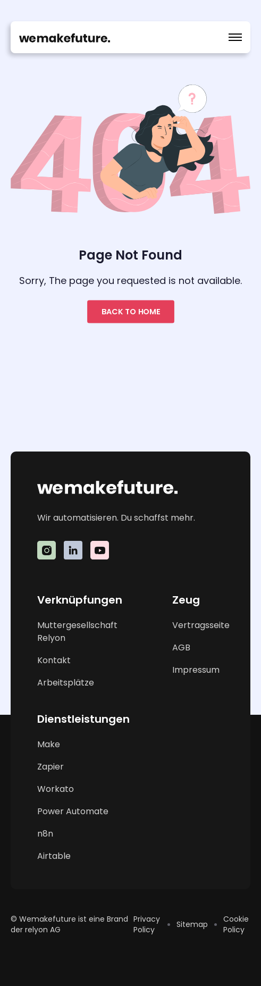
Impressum (196, 670)
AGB (181, 647)
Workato (55, 789)
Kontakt (54, 660)
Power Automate (72, 811)
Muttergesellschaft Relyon (77, 631)
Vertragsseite (201, 625)
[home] (64, 37)
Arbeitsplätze (65, 682)
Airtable (54, 856)
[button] (235, 37)
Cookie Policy (236, 924)
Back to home (131, 311)
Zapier (50, 767)
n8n (45, 834)
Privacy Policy (146, 924)
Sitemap (192, 924)
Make (48, 744)
